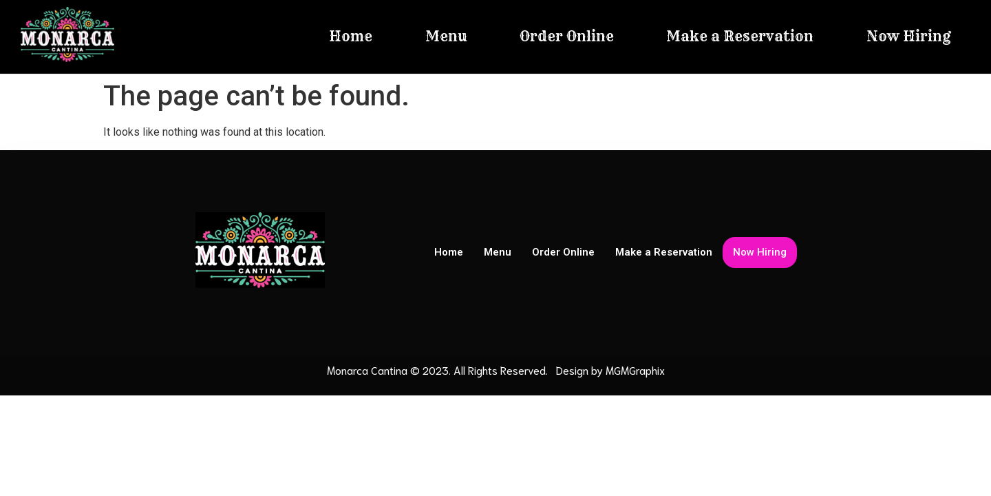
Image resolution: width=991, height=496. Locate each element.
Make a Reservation (739, 36)
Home (350, 36)
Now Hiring (908, 36)
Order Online (567, 36)
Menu (446, 36)
